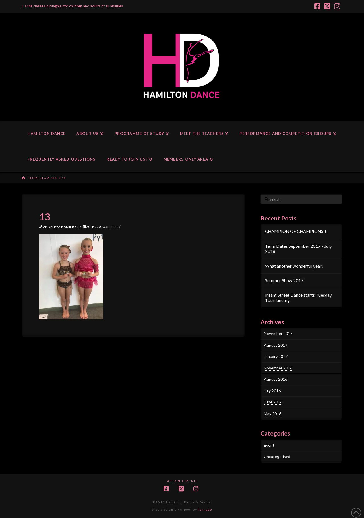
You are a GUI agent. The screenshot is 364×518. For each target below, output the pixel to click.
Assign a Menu (182, 481)
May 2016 (272, 413)
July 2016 (272, 390)
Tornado (205, 509)
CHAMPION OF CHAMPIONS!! (295, 231)
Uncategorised (277, 456)
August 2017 (275, 345)
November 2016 (278, 367)
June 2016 (273, 402)
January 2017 (276, 356)
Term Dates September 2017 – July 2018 (298, 249)
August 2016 (275, 379)
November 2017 (278, 333)
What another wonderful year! (294, 266)
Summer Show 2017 (284, 280)
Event (269, 445)
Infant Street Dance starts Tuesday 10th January (298, 297)
